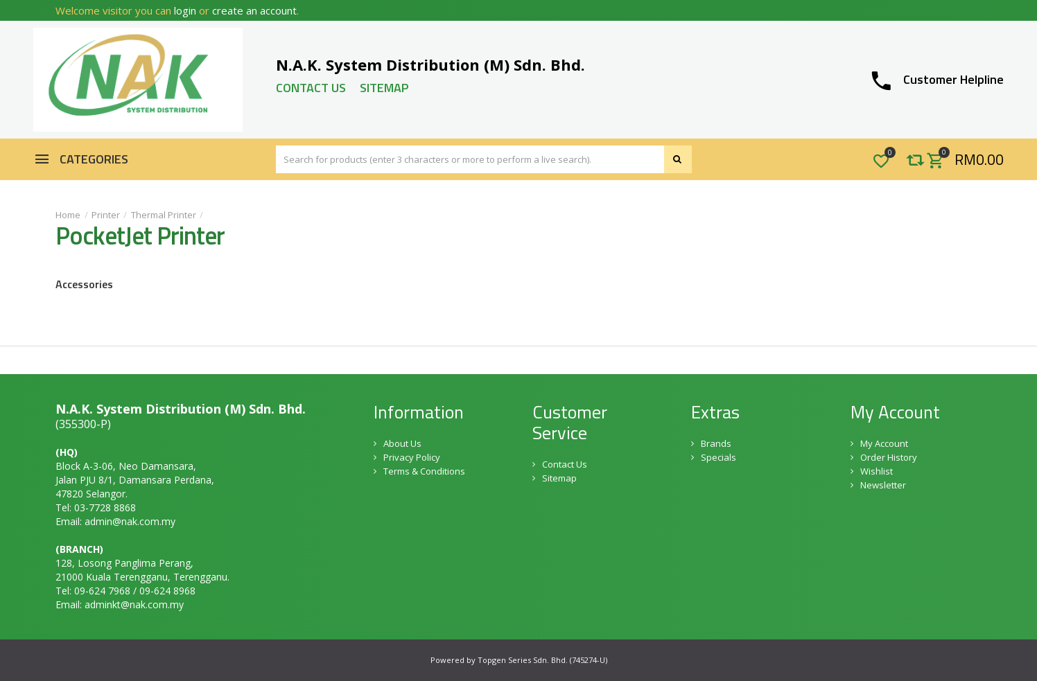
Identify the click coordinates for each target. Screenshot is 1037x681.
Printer (106, 215)
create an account (254, 10)
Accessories (84, 284)
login (185, 10)
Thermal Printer (163, 215)
